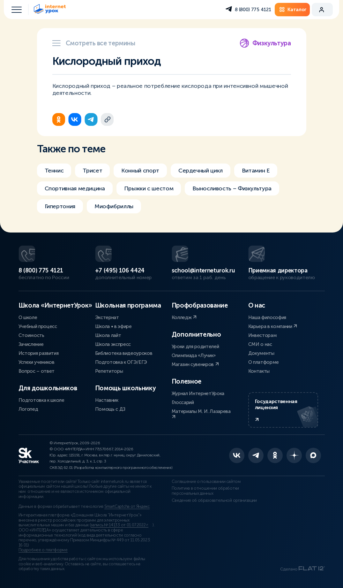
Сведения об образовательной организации (214, 500)
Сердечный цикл (200, 170)
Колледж (184, 317)
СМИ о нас (260, 344)
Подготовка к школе (41, 400)
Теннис (54, 170)
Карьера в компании (272, 326)
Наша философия (267, 317)
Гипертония (60, 206)
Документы (261, 353)
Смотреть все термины (93, 43)
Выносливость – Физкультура (232, 188)
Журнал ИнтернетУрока (198, 393)
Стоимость (31, 335)
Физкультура (265, 43)
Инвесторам (262, 335)
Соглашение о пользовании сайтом (206, 481)
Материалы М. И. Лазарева (201, 414)
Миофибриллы (113, 206)
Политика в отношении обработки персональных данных (205, 491)
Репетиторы (109, 371)
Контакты (259, 371)
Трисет (92, 170)
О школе (28, 317)
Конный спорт (140, 170)
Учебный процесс (38, 326)
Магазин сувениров (195, 364)
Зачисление (31, 344)
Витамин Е (256, 170)
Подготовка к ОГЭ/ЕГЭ (121, 362)
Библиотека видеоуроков (124, 353)
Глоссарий (183, 402)
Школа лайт (108, 335)
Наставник (106, 400)
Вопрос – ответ (37, 371)
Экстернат (107, 317)
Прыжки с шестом (149, 188)
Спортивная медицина (75, 188)
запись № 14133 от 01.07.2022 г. (119, 525)
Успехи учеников (37, 362)
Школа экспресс (113, 344)
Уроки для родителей (195, 346)
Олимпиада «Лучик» (194, 355)
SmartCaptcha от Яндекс (127, 506)
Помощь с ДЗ (110, 409)
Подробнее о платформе (43, 550)
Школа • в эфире (113, 326)
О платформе (263, 362)
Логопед (28, 409)
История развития (39, 353)
